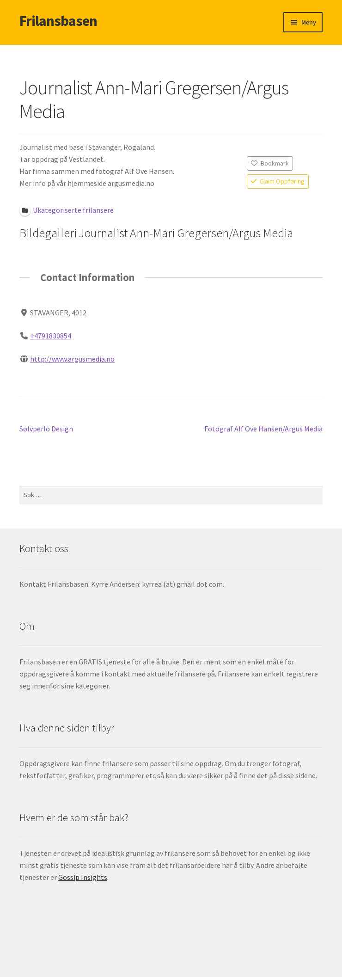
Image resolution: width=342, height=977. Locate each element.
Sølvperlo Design (46, 429)
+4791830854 (50, 335)
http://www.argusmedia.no (72, 358)
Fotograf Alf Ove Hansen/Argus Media (263, 429)
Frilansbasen (58, 21)
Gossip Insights (82, 877)
